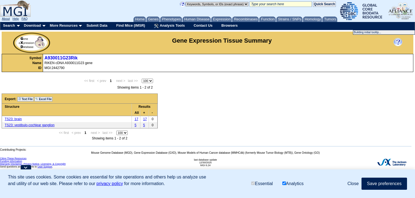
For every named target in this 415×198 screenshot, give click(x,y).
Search (9, 25)
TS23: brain (13, 119)
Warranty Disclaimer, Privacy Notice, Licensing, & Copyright (33, 164)
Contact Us (203, 25)
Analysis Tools (169, 25)
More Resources (63, 25)
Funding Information (11, 161)
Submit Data (97, 25)
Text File (25, 99)
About (6, 18)
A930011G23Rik (60, 58)
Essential (262, 183)
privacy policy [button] (110, 183)
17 (136, 119)
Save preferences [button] (384, 183)
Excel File (43, 99)
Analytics (293, 183)
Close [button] (353, 183)
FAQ (25, 18)
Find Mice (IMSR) (130, 25)
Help (15, 18)
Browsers (229, 25)
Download (32, 25)
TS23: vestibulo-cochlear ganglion (30, 125)
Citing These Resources (13, 158)
